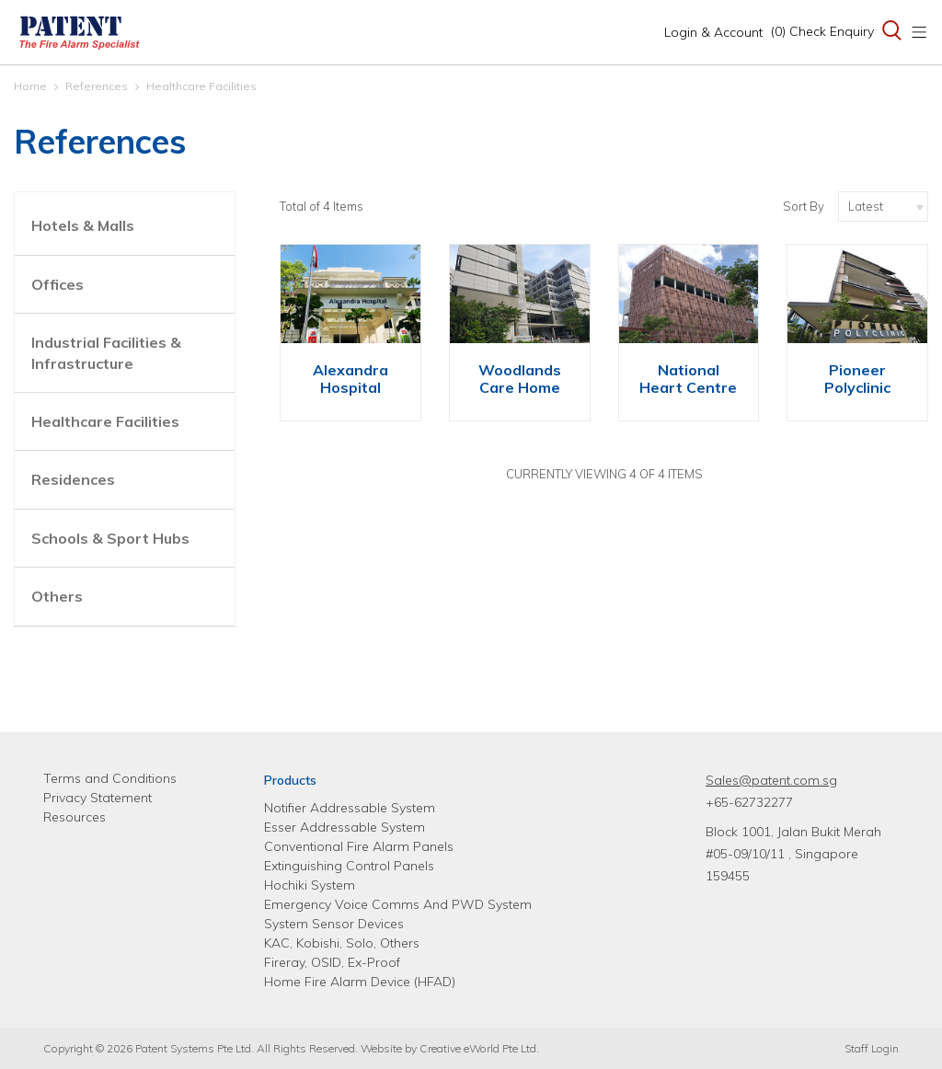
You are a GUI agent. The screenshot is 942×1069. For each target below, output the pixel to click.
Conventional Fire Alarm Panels (359, 846)
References (96, 86)
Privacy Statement (97, 797)
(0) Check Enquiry (822, 31)
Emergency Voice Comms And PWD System (398, 904)
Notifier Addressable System (349, 807)
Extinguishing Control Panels (349, 865)
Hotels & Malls (82, 225)
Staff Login (871, 1048)
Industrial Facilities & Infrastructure (106, 352)
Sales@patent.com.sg (771, 780)
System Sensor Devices (334, 923)
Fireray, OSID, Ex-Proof (332, 962)
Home (30, 86)
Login (713, 32)
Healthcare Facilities (201, 86)
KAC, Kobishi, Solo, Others (341, 943)
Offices (57, 284)
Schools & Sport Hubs (110, 538)
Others (57, 596)
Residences (73, 479)
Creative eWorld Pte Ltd (477, 1048)
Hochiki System (309, 885)
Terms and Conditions (110, 778)
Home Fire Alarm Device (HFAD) (359, 981)
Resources (74, 817)
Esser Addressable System (344, 827)
